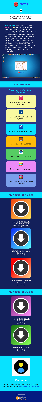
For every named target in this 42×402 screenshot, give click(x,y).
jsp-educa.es (21, 394)
